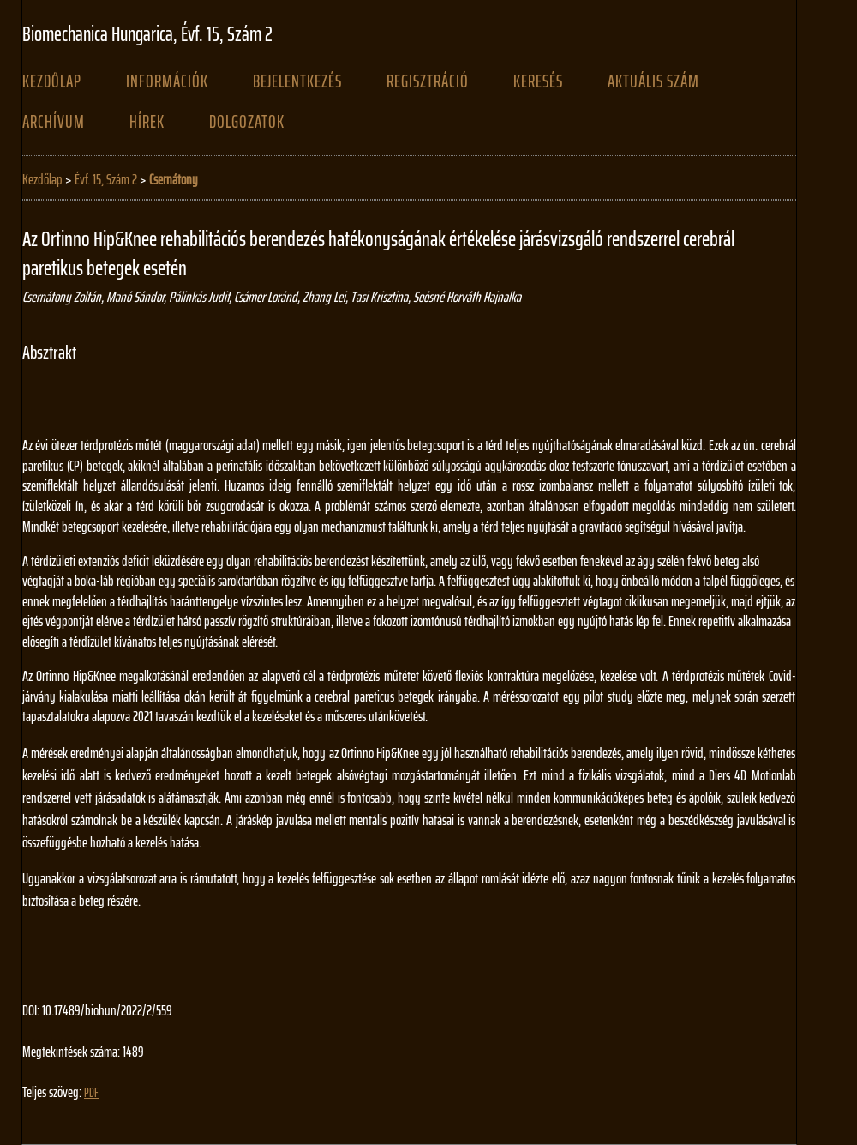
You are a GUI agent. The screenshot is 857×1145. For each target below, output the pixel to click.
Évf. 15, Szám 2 (106, 179)
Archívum (53, 122)
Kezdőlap (51, 81)
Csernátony (173, 179)
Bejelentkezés (297, 81)
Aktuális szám (653, 81)
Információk (167, 81)
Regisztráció (428, 81)
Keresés (538, 81)
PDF (91, 1092)
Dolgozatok (247, 122)
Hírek (147, 122)
